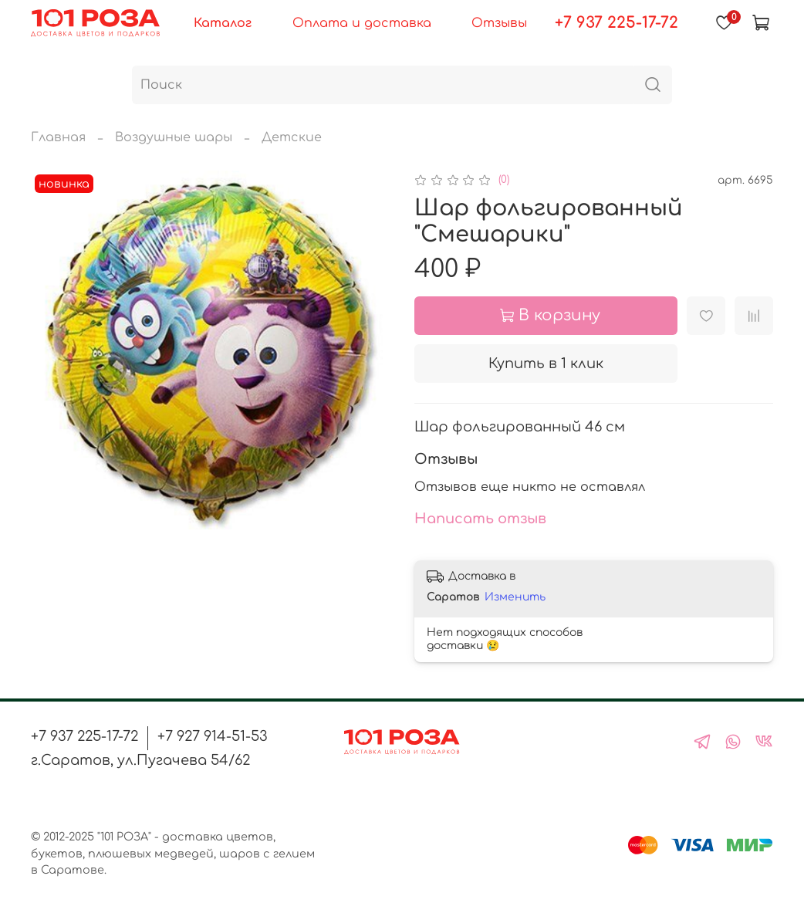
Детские (292, 137)
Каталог (223, 23)
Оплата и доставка (361, 23)
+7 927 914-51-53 (212, 736)
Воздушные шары (173, 137)
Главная (58, 137)
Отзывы (499, 23)
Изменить (515, 597)
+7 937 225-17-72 (616, 23)
